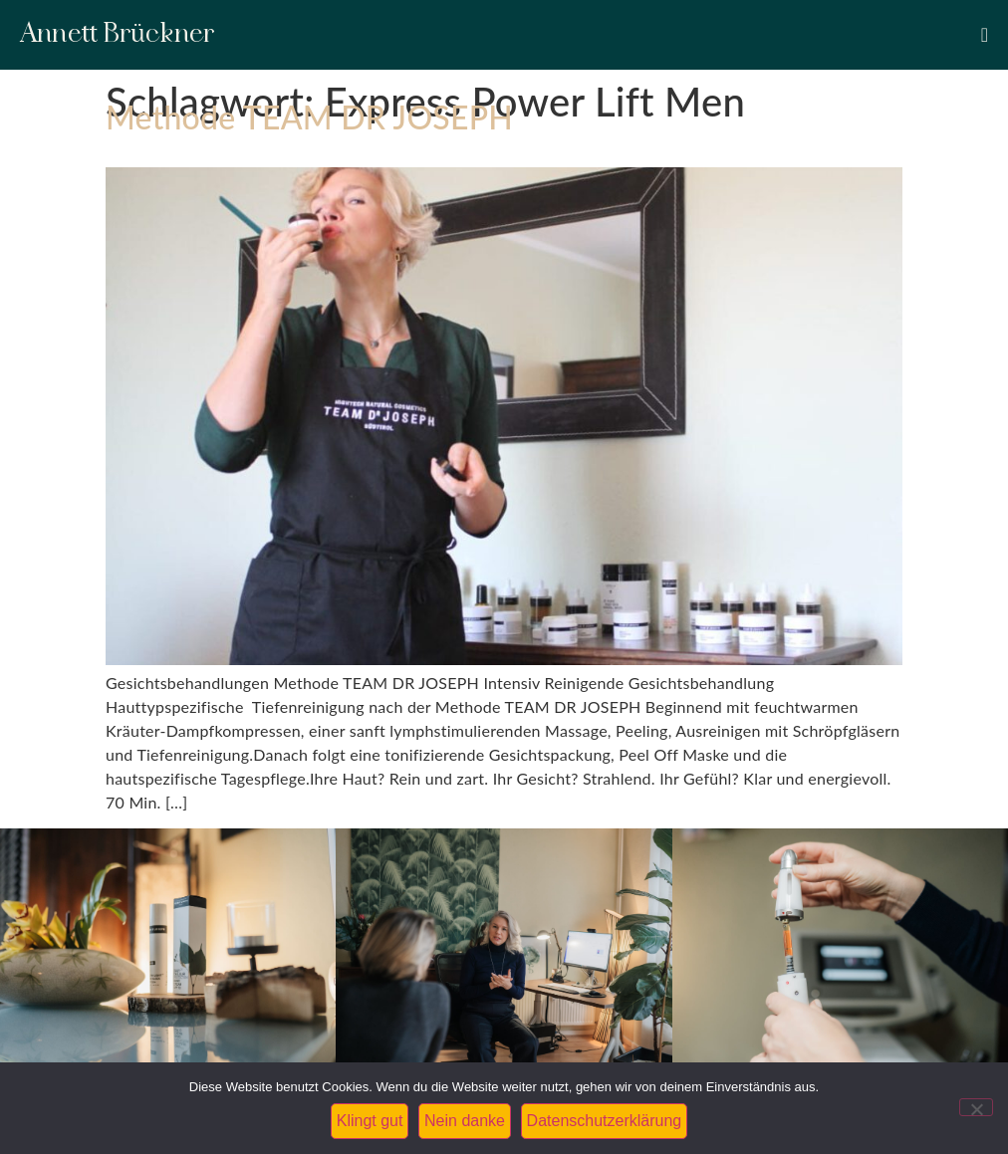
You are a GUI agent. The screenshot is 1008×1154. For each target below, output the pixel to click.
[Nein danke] (976, 1107)
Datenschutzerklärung (604, 1120)
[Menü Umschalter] (984, 35)
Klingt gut (370, 1120)
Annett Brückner (117, 34)
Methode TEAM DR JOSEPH (309, 117)
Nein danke (464, 1120)
